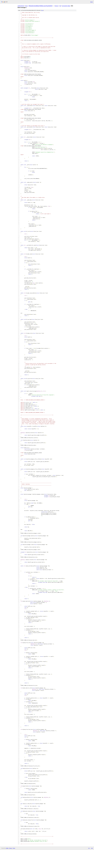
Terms (14, 848)
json (92, 848)
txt (89, 848)
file (42, 10)
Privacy (10, 848)
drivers (56, 6)
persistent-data (66, 6)
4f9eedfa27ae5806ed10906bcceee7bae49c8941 (40, 6)
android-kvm (21, 6)
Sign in (91, 1)
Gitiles (7, 848)
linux (26, 6)
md (60, 6)
